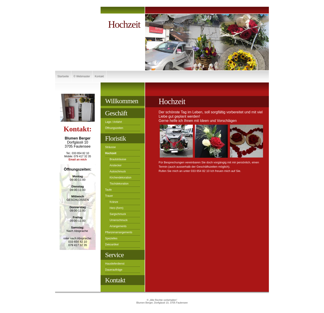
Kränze (114, 201)
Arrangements (118, 226)
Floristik (115, 138)
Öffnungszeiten (114, 128)
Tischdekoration (119, 183)
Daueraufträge (113, 269)
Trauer (109, 195)
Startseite (63, 76)
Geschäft (116, 113)
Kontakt (99, 76)
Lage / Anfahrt (113, 121)
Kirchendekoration (120, 177)
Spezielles (111, 238)
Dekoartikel (112, 244)
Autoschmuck (118, 171)
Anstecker (116, 165)
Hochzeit (110, 153)
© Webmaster (82, 76)
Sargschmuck (118, 214)
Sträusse (110, 147)
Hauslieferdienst (114, 263)
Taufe (108, 189)
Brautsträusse (118, 159)
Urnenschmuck (119, 220)
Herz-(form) (116, 208)
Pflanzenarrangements (118, 232)
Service (114, 254)
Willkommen (121, 101)
